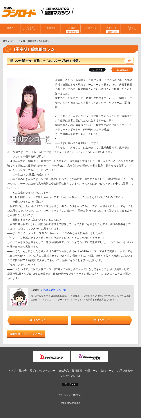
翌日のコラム (38, 320)
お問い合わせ (125, 370)
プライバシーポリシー (70, 394)
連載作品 (50, 28)
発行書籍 (70, 28)
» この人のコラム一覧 (53, 290)
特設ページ (90, 28)
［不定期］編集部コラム (29, 41)
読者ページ (110, 28)
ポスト (70, 384)
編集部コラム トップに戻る (26, 333)
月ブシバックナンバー (30, 28)
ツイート (97, 70)
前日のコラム (102, 320)
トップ (12, 370)
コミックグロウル (130, 28)
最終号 (10, 28)
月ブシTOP (8, 41)
